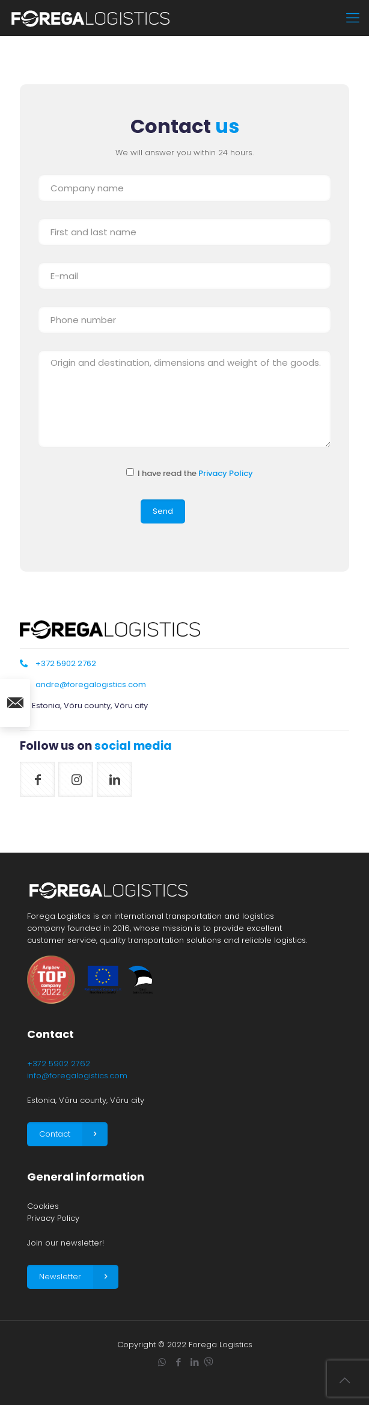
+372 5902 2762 (65, 663)
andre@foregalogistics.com (90, 684)
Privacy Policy (225, 473)
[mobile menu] (353, 18)
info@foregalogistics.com (77, 1075)
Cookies (43, 1206)
